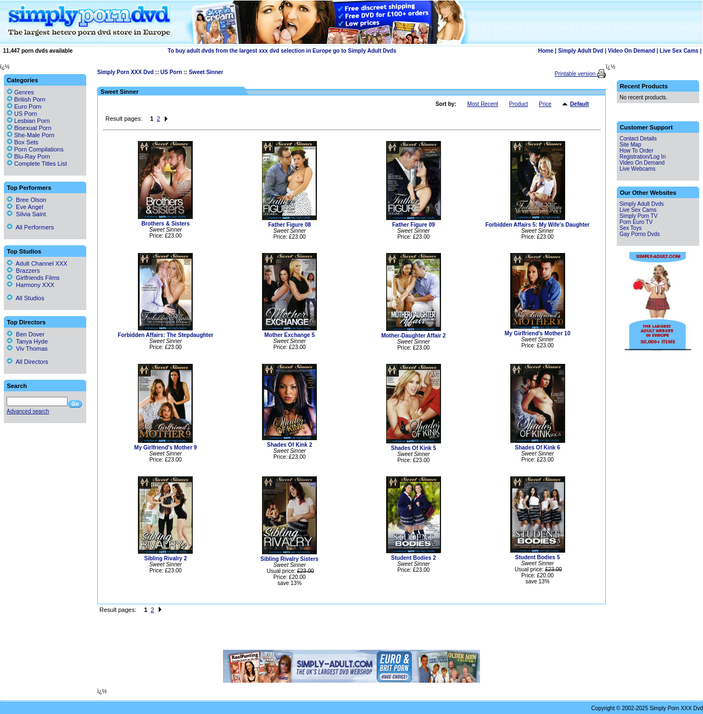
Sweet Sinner (206, 72)
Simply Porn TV (638, 216)
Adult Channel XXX (37, 263)
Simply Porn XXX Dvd (125, 72)
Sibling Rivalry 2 (165, 558)
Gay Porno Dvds (640, 234)
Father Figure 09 (413, 225)
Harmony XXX (30, 285)
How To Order (637, 151)
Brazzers (23, 270)
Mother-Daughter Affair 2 (413, 336)
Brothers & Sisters (165, 224)
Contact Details (638, 139)
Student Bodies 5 (537, 557)
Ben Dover (25, 334)
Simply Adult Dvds (642, 204)
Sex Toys (630, 228)
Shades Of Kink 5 (413, 448)
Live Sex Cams (679, 51)
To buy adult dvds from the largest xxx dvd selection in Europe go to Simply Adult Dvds (282, 51)
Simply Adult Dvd (580, 51)
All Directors (27, 361)
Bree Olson (26, 199)
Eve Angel (25, 207)
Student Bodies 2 (413, 558)
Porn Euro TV (636, 222)
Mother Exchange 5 (289, 335)
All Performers (30, 227)
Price (545, 104)
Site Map (630, 145)
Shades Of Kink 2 (289, 445)
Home (546, 51)
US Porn (171, 72)
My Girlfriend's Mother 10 (538, 333)
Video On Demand (631, 51)
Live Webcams (637, 169)
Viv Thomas (27, 348)
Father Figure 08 (289, 225)
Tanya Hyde (27, 341)
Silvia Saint (26, 214)
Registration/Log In (643, 157)
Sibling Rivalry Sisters (289, 559)
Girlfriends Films (33, 277)
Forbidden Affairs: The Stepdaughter (165, 335)
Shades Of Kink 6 (537, 448)
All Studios (25, 298)
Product (518, 104)
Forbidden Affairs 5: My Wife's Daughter (538, 225)
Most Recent (482, 104)
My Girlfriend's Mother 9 (165, 448)
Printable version (576, 74)
